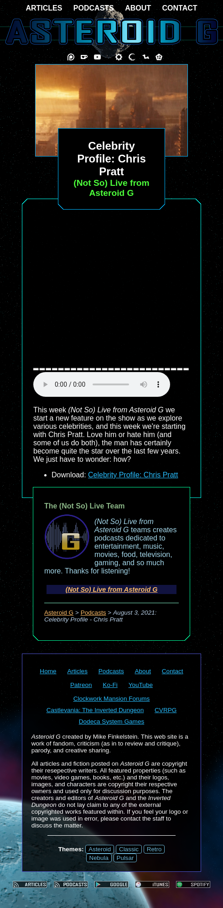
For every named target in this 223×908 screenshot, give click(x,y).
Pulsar (125, 857)
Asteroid (99, 849)
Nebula (99, 857)
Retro (154, 849)
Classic (129, 849)
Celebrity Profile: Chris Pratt (133, 475)
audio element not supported (101, 384)
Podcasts (93, 612)
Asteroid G (58, 612)
